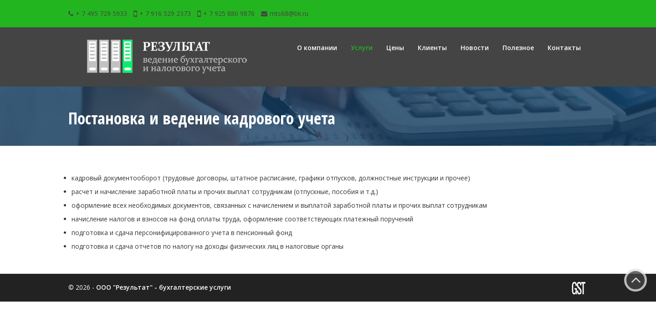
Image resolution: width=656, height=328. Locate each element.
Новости (475, 47)
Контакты (564, 47)
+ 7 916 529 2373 (162, 13)
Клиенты (432, 47)
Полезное (518, 47)
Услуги (362, 47)
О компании (317, 47)
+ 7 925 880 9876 (226, 13)
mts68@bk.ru (284, 13)
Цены (395, 47)
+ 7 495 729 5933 (97, 13)
